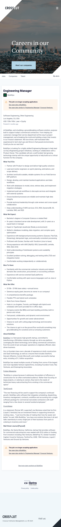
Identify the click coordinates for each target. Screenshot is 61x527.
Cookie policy (34, 488)
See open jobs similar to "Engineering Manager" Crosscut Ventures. (31, 108)
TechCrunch (7, 389)
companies (13, 76)
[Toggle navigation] (57, 8)
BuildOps (6, 338)
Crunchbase (7, 406)
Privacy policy (25, 488)
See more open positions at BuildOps (30, 466)
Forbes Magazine (9, 371)
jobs (3, 76)
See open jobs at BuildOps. (18, 105)
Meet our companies (24, 65)
